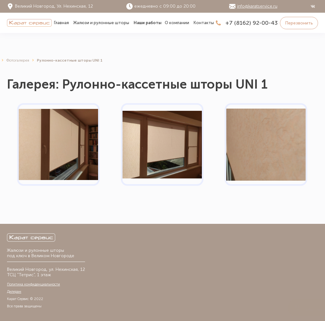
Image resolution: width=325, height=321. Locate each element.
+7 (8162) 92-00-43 (251, 22)
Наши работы (148, 22)
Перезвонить (299, 23)
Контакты (204, 22)
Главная (61, 22)
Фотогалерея (17, 60)
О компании (177, 22)
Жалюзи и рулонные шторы (101, 22)
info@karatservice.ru (257, 6)
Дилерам (14, 292)
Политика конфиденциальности (33, 284)
